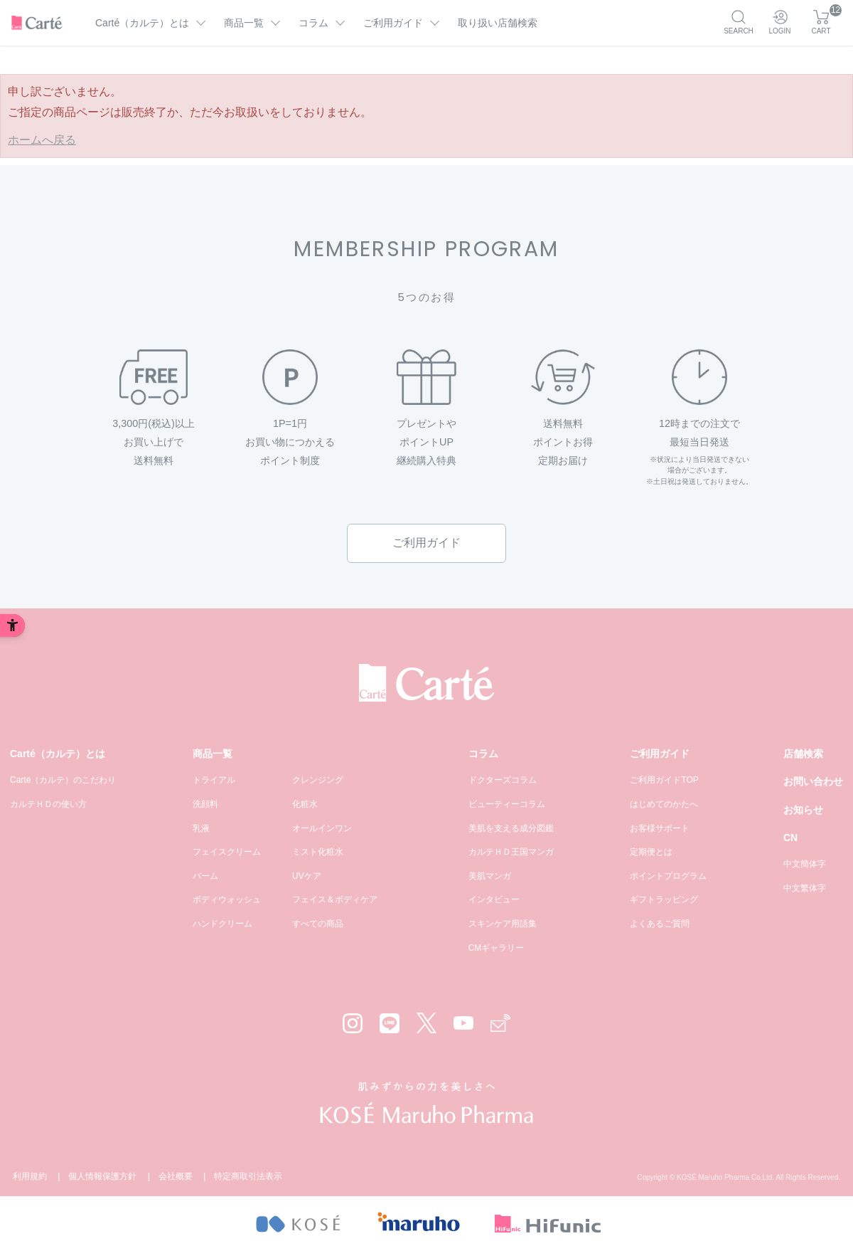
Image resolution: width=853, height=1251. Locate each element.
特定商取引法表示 (248, 1176)
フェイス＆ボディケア (334, 899)
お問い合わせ (813, 781)
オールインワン (322, 828)
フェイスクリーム (227, 852)
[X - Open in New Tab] (426, 1023)
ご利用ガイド (426, 543)
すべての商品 (317, 924)
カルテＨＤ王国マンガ (511, 852)
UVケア (306, 876)
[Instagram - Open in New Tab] (352, 1023)
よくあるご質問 (660, 924)
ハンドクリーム (222, 924)
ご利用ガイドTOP (664, 780)
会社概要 (176, 1176)
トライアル (214, 780)
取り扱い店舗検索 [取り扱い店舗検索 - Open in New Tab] (497, 22)
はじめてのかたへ (664, 804)
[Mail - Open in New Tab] (500, 1023)
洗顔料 (205, 804)
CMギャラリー (496, 948)
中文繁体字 (804, 888)
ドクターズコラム (502, 780)
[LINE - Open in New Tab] (389, 1023)
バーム (205, 876)
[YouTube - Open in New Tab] (463, 1023)
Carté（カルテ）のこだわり (63, 780)
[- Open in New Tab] (297, 1223)
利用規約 (30, 1176)
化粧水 (305, 804)
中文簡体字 (804, 864)
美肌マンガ (489, 876)
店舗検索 (803, 753)
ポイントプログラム (668, 876)
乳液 (201, 828)
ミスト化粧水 (317, 852)
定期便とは (651, 852)
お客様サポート (660, 828)
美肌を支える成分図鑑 (511, 828)
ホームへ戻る (42, 140)
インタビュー (494, 899)
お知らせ (803, 809)
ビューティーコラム (506, 804)
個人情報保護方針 (102, 1176)
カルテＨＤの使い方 (48, 804)
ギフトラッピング (664, 899)
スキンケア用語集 (502, 924)
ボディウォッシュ (227, 899)
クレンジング (317, 780)
